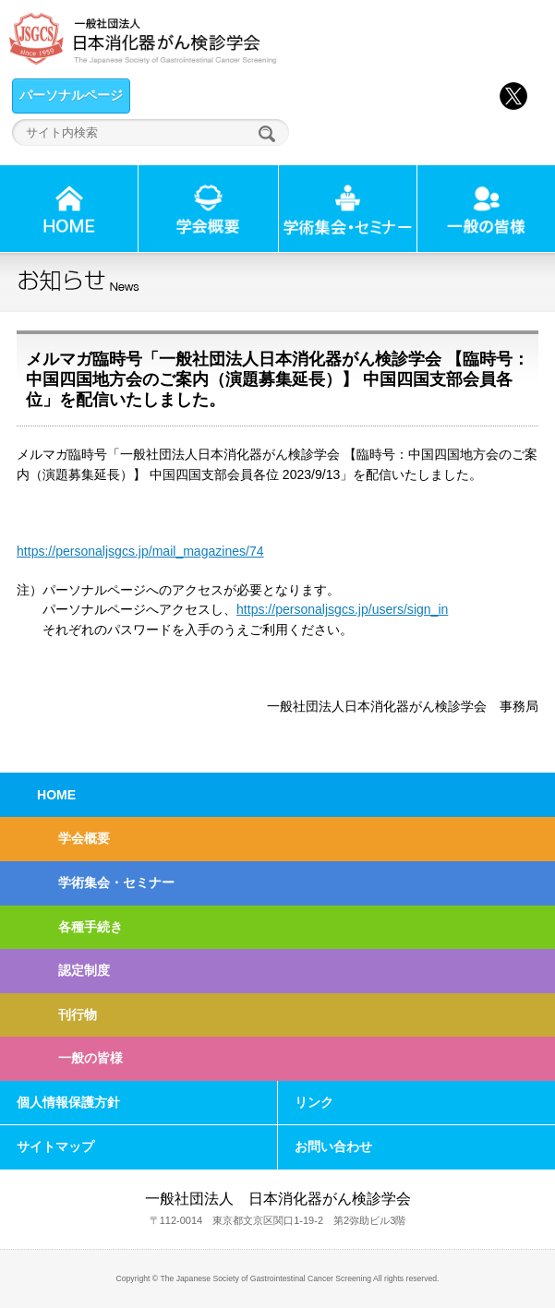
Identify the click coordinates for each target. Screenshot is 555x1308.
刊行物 (77, 1014)
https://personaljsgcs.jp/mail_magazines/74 (140, 551)
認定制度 (84, 970)
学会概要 (84, 838)
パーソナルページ (71, 95)
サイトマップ (55, 1146)
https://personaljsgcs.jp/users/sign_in (342, 609)
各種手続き (90, 926)
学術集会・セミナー (116, 882)
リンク (314, 1102)
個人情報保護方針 (68, 1102)
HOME (56, 794)
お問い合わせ (333, 1146)
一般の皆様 (90, 1057)
